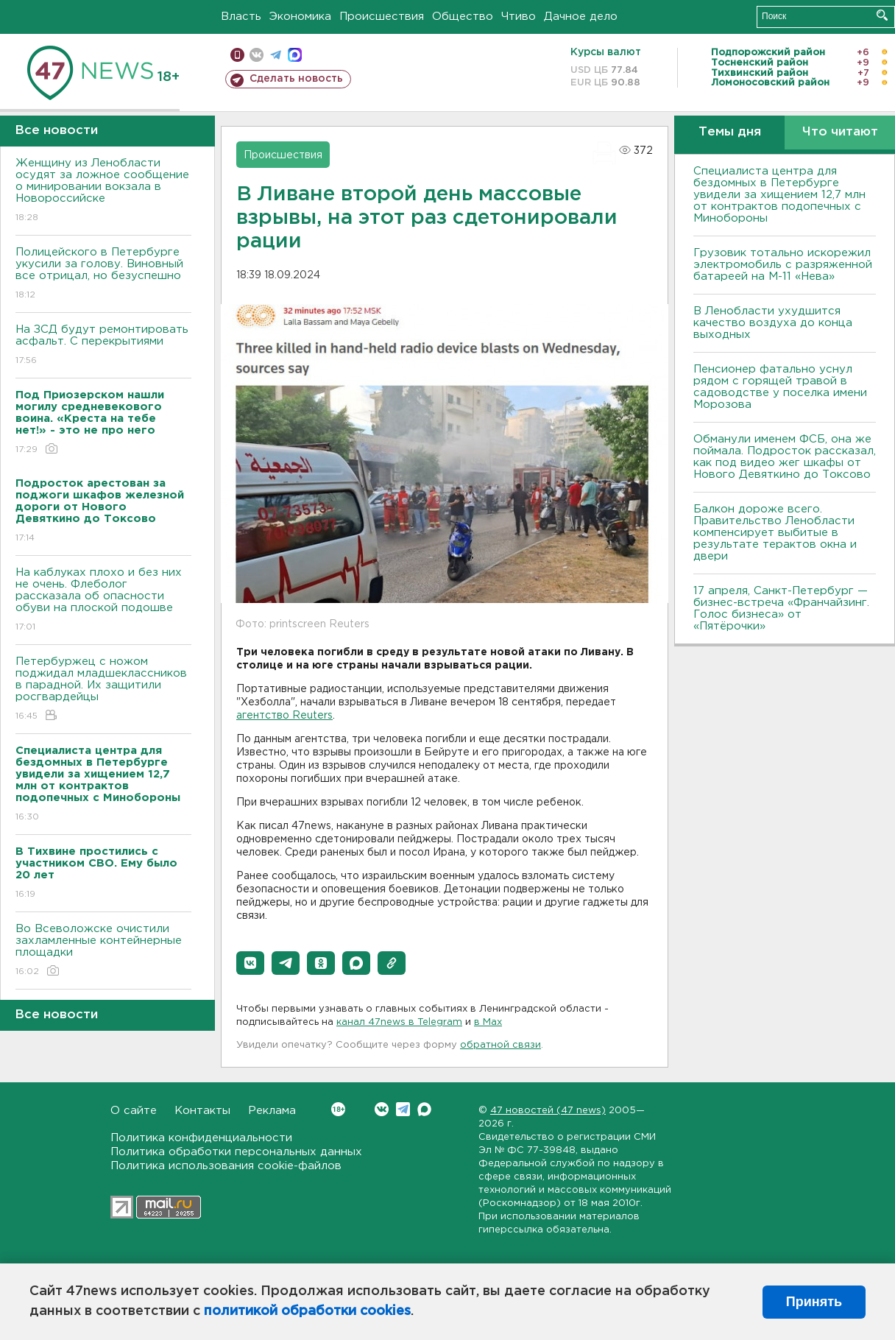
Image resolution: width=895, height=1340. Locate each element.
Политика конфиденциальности (201, 1138)
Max (424, 1109)
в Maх (488, 1022)
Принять (814, 1301)
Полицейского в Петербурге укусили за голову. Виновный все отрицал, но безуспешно (103, 274)
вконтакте (256, 55)
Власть (241, 16)
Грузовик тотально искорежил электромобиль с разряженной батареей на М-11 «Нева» (782, 264)
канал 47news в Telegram (399, 1022)
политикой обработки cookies (307, 1311)
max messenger (295, 55)
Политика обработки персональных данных (236, 1152)
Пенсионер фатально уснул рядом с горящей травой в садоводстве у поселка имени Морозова (780, 386)
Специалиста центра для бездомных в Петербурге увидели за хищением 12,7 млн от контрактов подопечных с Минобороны (779, 194)
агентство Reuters (284, 715)
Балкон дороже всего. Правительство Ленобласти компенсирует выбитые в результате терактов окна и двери (775, 532)
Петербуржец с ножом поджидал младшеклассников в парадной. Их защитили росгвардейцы (103, 689)
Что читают (840, 132)
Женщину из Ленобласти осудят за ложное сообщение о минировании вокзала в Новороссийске (103, 191)
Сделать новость (296, 78)
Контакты (202, 1110)
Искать (882, 15)
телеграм (276, 55)
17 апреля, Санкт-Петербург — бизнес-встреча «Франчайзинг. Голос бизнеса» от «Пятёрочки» (781, 608)
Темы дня (729, 132)
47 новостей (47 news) (548, 1111)
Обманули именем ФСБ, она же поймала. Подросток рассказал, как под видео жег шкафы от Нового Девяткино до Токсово (784, 456)
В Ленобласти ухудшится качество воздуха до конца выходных (772, 322)
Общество (462, 16)
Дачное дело (581, 16)
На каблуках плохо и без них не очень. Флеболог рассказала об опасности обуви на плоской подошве (103, 600)
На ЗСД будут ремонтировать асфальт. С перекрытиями (103, 346)
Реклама (272, 1110)
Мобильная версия (237, 55)
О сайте (133, 1110)
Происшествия (381, 16)
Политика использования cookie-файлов (226, 1166)
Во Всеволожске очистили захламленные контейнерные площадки (103, 951)
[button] (250, 963)
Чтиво (518, 16)
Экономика (300, 16)
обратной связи (500, 1045)
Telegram (403, 1109)
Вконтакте (338, 1109)
